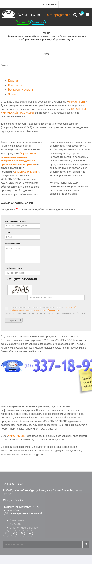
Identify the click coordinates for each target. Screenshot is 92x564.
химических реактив (25, 173)
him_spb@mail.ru (57, 15)
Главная (46, 42)
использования (40, 318)
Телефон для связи (13, 277)
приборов (6, 173)
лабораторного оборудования (18, 169)
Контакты (15, 94)
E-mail (7, 241)
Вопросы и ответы (21, 98)
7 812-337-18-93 (78, 27)
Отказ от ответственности (25, 536)
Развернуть (53, 318)
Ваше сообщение (12, 252)
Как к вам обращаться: (16, 230)
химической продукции (14, 165)
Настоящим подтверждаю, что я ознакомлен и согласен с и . (40, 317)
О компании (17, 529)
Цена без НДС (49, 4)
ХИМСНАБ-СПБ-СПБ (26, 180)
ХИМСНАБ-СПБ (77, 110)
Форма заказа (28, 162)
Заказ (12, 103)
